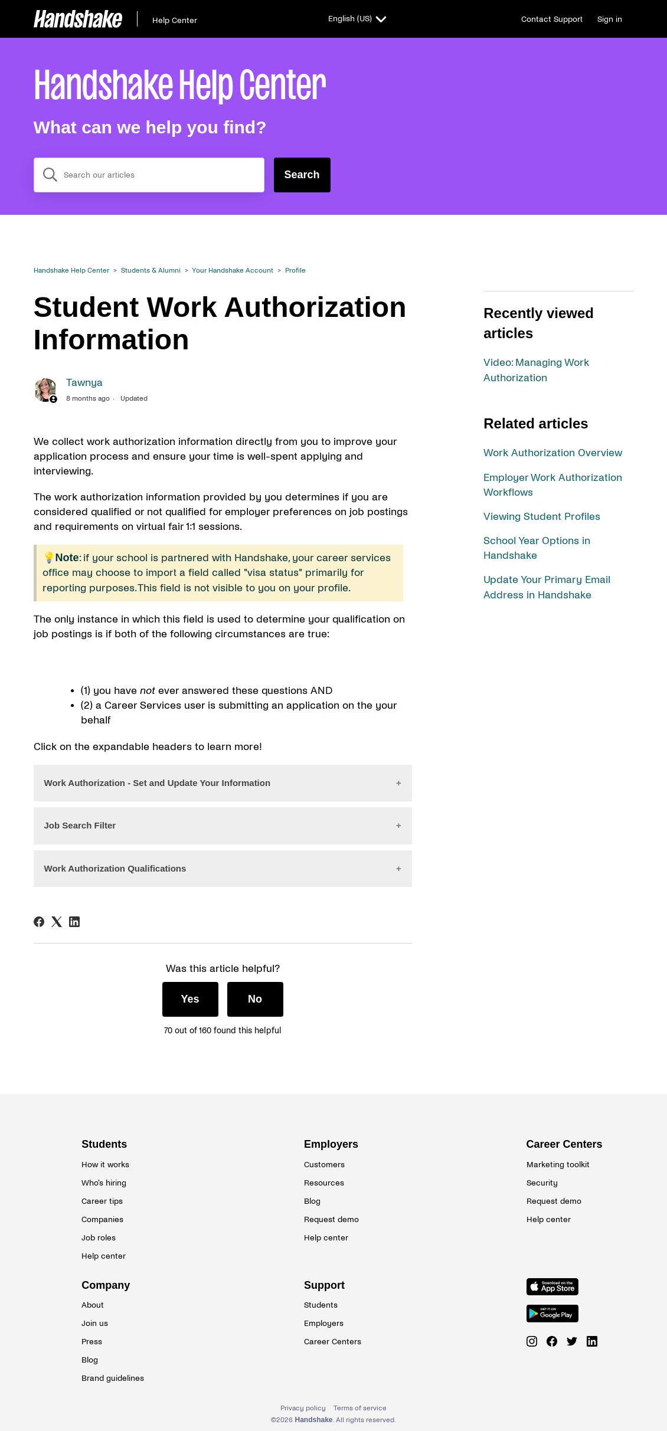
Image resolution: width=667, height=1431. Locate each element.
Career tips (102, 1201)
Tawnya (84, 382)
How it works (105, 1164)
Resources (324, 1182)
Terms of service (360, 1408)
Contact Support (552, 19)
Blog (312, 1201)
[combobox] (149, 175)
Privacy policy (303, 1408)
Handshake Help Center (71, 270)
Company (105, 1285)
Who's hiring (103, 1182)
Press (91, 1341)
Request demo (331, 1219)
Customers (324, 1164)
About (92, 1305)
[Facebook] (39, 921)
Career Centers (556, 1144)
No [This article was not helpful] (255, 999)
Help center (103, 1256)
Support (324, 1285)
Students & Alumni (151, 270)
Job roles (98, 1237)
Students (104, 1144)
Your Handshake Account (232, 270)
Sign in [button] (609, 19)
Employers (331, 1144)
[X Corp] (56, 921)
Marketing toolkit (556, 1164)
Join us (94, 1323)
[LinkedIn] (74, 921)
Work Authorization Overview (552, 453)
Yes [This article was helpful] (190, 999)
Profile (295, 270)
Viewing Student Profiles (541, 516)
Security (542, 1182)
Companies (102, 1219)
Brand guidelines (110, 1378)
